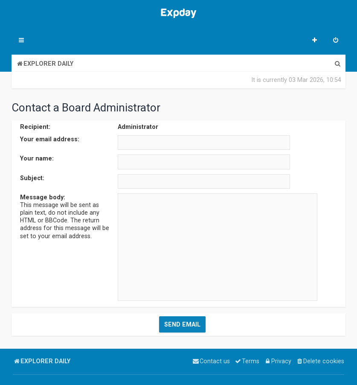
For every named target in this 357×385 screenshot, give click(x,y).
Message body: (42, 197)
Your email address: (49, 139)
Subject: (32, 177)
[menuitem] (335, 41)
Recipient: (35, 126)
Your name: (37, 158)
